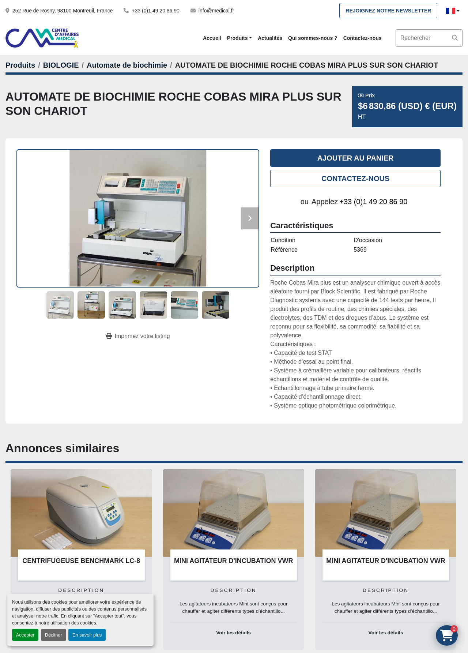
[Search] (429, 38)
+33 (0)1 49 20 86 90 (155, 11)
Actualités (270, 38)
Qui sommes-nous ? (312, 38)
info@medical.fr (216, 11)
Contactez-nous (362, 38)
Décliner (53, 635)
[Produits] (20, 65)
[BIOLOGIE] (61, 65)
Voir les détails (233, 632)
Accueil (212, 38)
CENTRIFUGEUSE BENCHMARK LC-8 (81, 560)
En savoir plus (87, 635)
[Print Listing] (138, 336)
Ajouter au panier (355, 158)
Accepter (25, 635)
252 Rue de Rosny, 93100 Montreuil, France (62, 11)
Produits (237, 38)
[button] (239, 38)
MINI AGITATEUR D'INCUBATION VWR (233, 560)
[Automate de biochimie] (127, 65)
